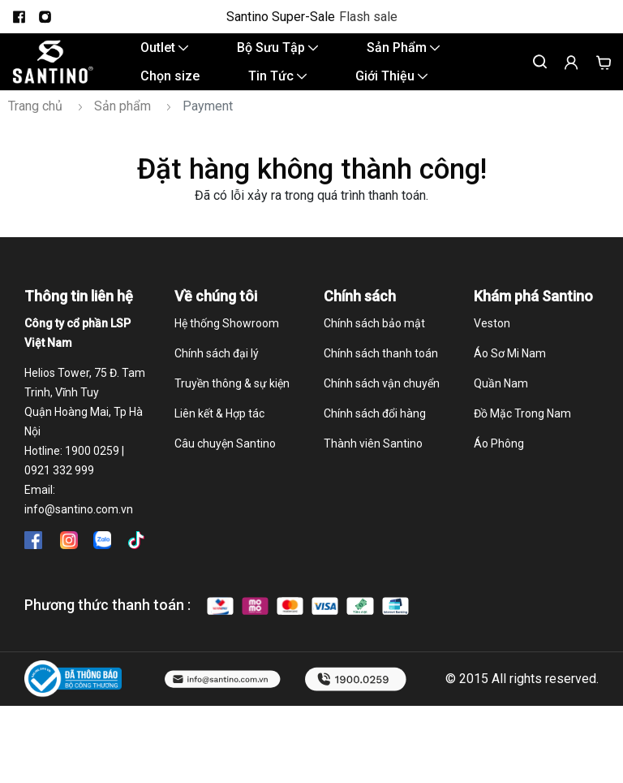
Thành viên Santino (373, 460)
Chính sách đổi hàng (375, 430)
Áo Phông (499, 460)
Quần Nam (501, 400)
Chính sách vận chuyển (382, 400)
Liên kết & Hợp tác (219, 430)
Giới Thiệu (391, 88)
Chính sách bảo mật (374, 340)
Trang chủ (35, 123)
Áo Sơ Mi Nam (510, 370)
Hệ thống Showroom (226, 340)
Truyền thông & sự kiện (232, 400)
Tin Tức (277, 88)
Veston (492, 340)
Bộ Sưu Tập (277, 51)
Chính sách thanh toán (381, 370)
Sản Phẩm (403, 51)
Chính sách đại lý (216, 370)
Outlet (164, 51)
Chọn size (170, 88)
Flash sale (368, 17)
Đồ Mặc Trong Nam (522, 430)
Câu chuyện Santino (225, 460)
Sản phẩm (122, 123)
